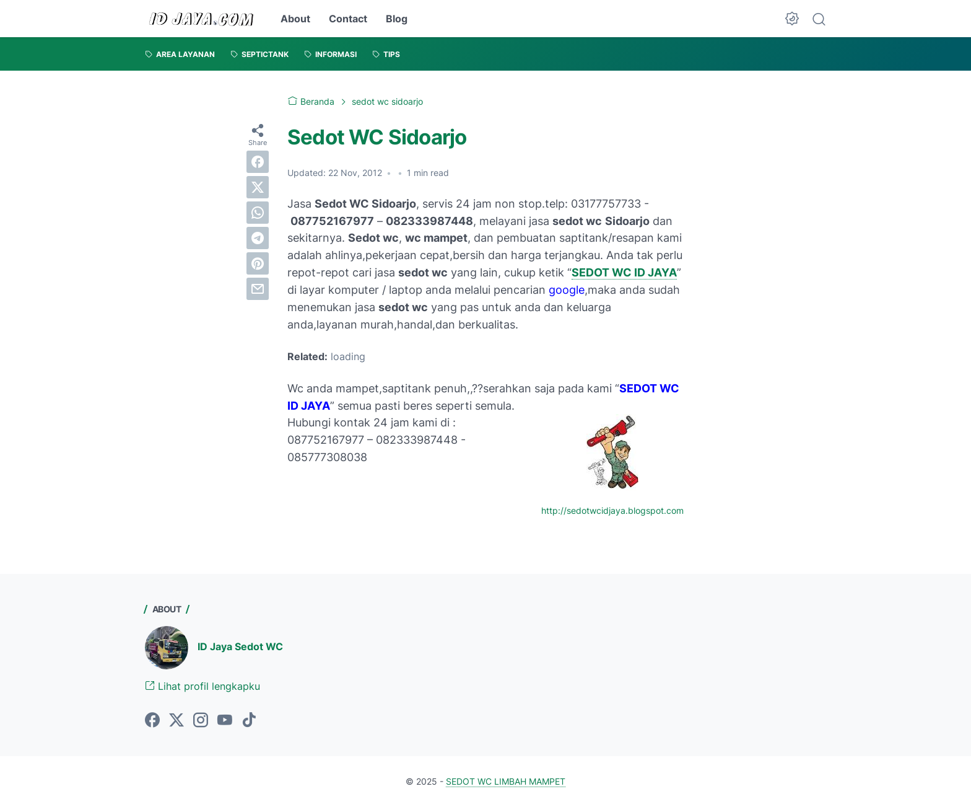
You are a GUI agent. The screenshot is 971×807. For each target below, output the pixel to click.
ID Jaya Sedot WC (240, 646)
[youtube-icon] (224, 721)
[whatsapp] (257, 212)
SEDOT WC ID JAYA (624, 272)
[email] (257, 289)
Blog (396, 18)
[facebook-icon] (152, 721)
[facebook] (257, 162)
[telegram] (257, 238)
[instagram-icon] (200, 721)
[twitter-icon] (176, 721)
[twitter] (257, 187)
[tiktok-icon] (249, 721)
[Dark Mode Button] (792, 18)
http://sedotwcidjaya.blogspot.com (612, 510)
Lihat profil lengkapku (202, 686)
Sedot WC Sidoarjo (376, 137)
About (295, 18)
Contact (348, 18)
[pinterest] (257, 263)
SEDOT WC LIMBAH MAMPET (505, 781)
